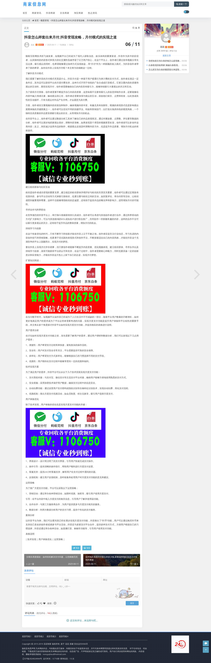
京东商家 (63, 12)
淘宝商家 (77, 12)
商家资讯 (35, 12)
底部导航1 (26, 636)
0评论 (70, 45)
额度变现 (45, 20)
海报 (87, 548)
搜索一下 (181, 4)
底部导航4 (63, 636)
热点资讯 (91, 12)
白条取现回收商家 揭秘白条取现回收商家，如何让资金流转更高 (178, 65)
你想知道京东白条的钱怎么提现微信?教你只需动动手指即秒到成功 (179, 60)
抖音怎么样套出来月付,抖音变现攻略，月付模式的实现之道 (78, 20)
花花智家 (47, 644)
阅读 (76, 548)
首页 (24, 12)
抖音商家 (49, 12)
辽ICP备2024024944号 (32, 658)
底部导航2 (39, 636)
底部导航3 (51, 636)
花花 (37, 45)
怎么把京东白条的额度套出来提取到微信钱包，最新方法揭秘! (177, 69)
